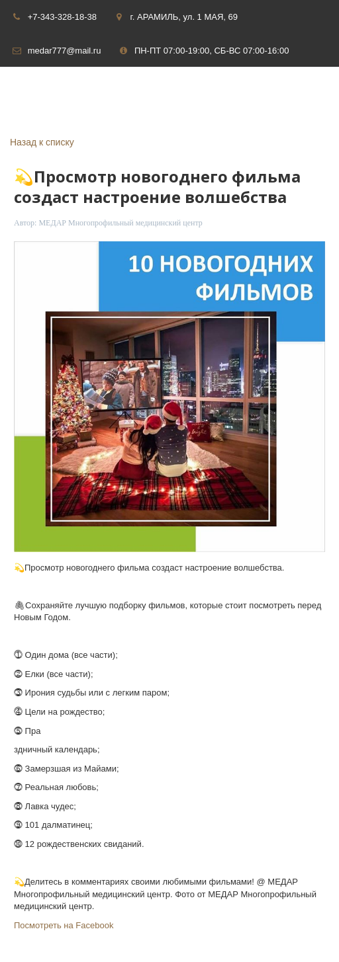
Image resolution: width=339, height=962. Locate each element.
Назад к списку (42, 142)
